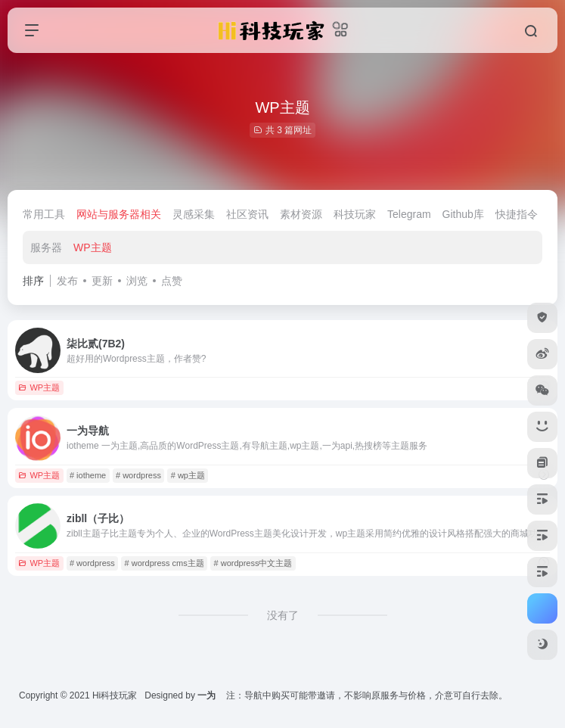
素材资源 (301, 214)
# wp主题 (188, 475)
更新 (102, 281)
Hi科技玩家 (114, 695)
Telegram (409, 214)
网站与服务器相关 (118, 214)
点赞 (171, 281)
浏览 (136, 281)
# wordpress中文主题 (253, 563)
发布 (67, 281)
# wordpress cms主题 (164, 563)
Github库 (463, 214)
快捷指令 (516, 214)
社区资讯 (247, 214)
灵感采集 (193, 214)
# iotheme (88, 475)
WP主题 (92, 247)
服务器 (46, 247)
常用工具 (44, 214)
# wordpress (138, 475)
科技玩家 (355, 214)
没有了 (283, 615)
